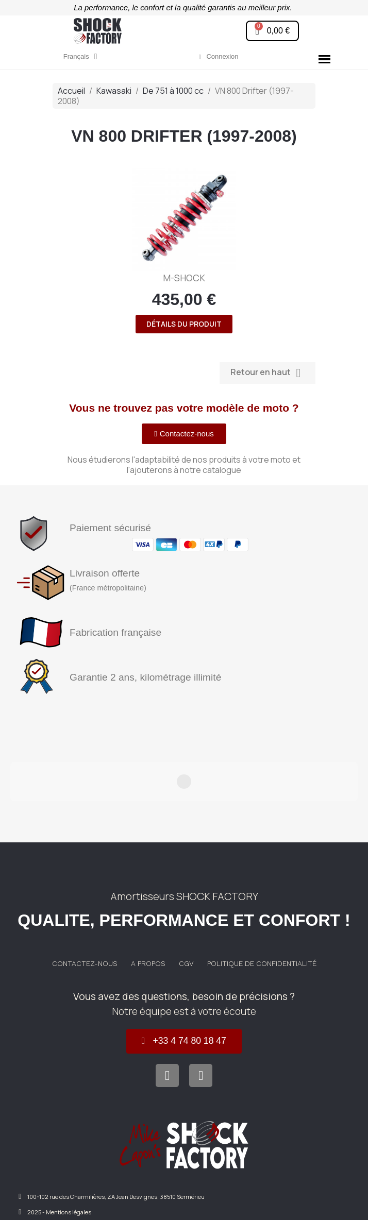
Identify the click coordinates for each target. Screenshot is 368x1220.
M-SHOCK (184, 278)
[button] (272, 31)
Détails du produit (184, 324)
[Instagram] (200, 1026)
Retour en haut (267, 373)
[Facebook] (167, 1026)
